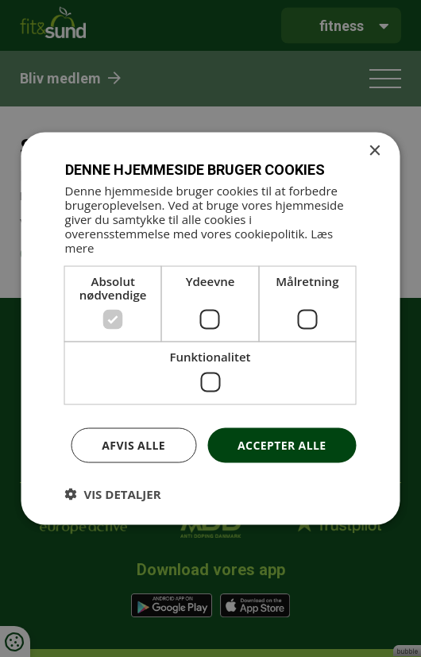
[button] (113, 494)
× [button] (374, 151)
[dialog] (210, 328)
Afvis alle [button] (133, 444)
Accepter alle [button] (282, 444)
